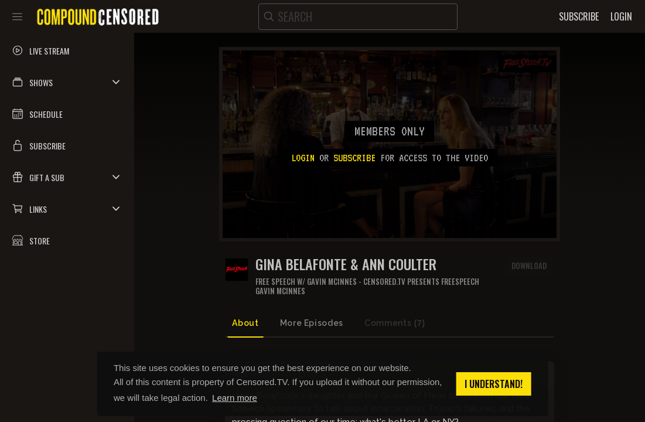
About (245, 323)
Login (303, 158)
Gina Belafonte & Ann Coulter (345, 264)
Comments (394, 323)
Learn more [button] (234, 398)
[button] (67, 82)
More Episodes (311, 323)
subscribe (354, 158)
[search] (358, 17)
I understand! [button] (494, 384)
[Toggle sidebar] (17, 16)
